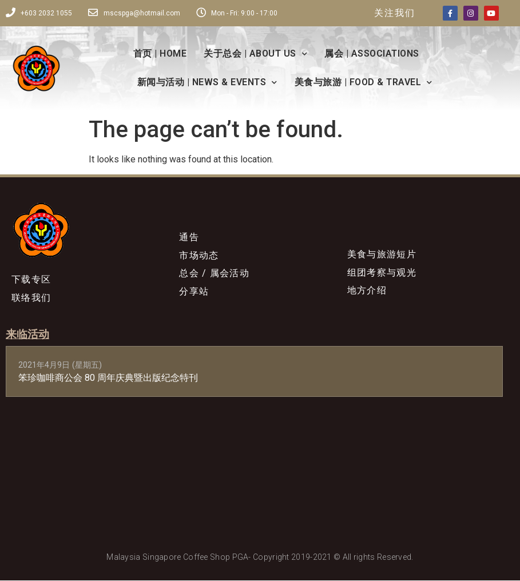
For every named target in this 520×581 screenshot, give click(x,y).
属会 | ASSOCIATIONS (371, 53)
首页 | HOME (160, 53)
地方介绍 (367, 290)
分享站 (194, 291)
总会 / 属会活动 (214, 273)
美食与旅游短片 (381, 254)
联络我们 (31, 297)
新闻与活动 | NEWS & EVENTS (207, 82)
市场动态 (199, 255)
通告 (189, 237)
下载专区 (31, 279)
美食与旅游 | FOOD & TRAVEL (363, 82)
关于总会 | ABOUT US (255, 54)
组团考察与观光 (381, 272)
